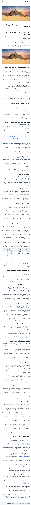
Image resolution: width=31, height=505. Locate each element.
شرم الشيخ (25, 456)
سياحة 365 (26, 1)
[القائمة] (2, 1)
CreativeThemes (8, 503)
